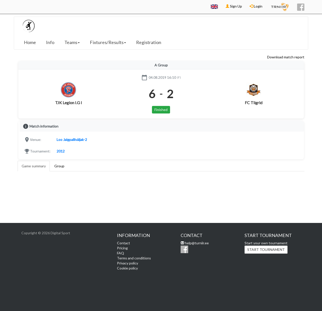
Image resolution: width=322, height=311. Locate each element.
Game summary (34, 166)
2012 (61, 151)
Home (30, 42)
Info (50, 42)
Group (59, 166)
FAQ (120, 253)
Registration (148, 42)
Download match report (285, 57)
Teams (72, 42)
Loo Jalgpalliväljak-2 (72, 139)
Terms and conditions (134, 258)
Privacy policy (127, 263)
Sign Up (234, 6)
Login (256, 6)
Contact (123, 243)
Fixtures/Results (108, 42)
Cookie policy (127, 268)
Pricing (122, 248)
